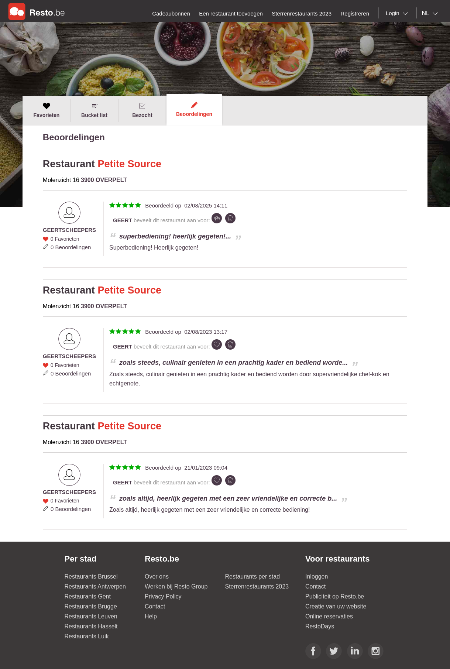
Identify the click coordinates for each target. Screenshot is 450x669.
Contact (155, 606)
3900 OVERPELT (104, 180)
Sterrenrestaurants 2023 (257, 586)
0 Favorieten (65, 239)
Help (151, 616)
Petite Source (129, 163)
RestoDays (319, 626)
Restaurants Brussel (91, 576)
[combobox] (398, 13)
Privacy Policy (163, 596)
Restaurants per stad (252, 576)
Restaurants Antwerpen (95, 586)
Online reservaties (329, 616)
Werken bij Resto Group (176, 586)
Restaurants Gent (88, 596)
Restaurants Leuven (91, 616)
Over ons (157, 576)
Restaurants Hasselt (91, 626)
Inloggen (316, 576)
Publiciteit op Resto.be (334, 596)
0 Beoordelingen (71, 247)
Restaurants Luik (87, 636)
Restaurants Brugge (91, 606)
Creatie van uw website (335, 606)
